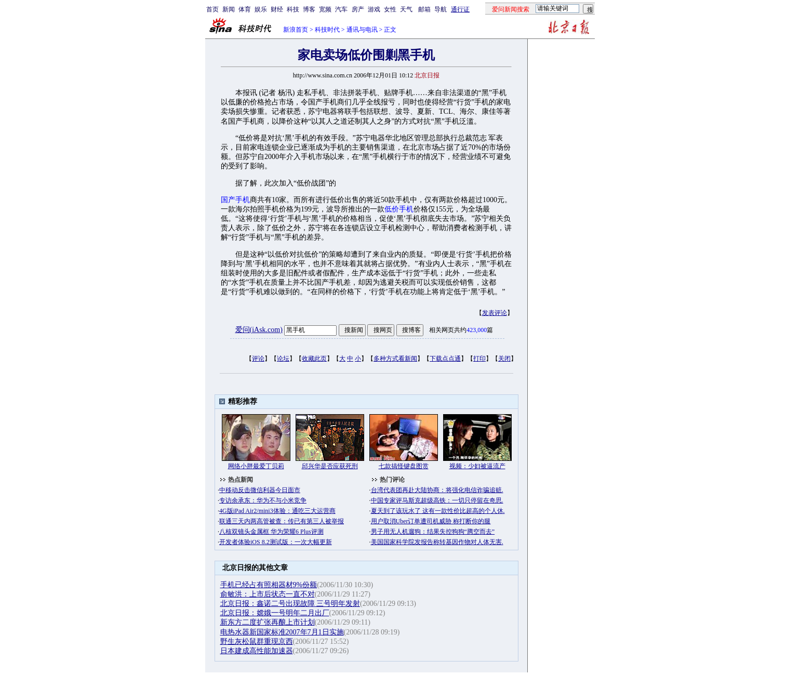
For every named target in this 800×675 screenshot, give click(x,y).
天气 (406, 9)
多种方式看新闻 (395, 358)
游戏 (374, 9)
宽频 (325, 9)
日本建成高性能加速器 (256, 651)
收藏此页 (314, 358)
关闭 (504, 358)
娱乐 (261, 9)
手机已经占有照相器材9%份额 (268, 585)
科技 (293, 9)
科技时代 (327, 29)
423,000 (476, 330)
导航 (440, 9)
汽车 (341, 9)
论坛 (283, 358)
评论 (258, 358)
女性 (390, 9)
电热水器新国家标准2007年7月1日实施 (282, 632)
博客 (309, 9)
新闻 (228, 9)
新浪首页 (295, 29)
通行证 (460, 9)
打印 (479, 358)
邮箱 (424, 9)
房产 (358, 9)
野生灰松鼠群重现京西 (256, 641)
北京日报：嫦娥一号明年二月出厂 (274, 613)
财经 (277, 9)
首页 (212, 9)
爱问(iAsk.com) (259, 330)
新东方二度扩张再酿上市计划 (267, 622)
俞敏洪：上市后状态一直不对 (267, 594)
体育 (244, 9)
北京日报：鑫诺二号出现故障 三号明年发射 (290, 603)
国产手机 (235, 200)
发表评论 (494, 312)
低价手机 (399, 209)
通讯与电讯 (362, 29)
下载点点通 (445, 358)
